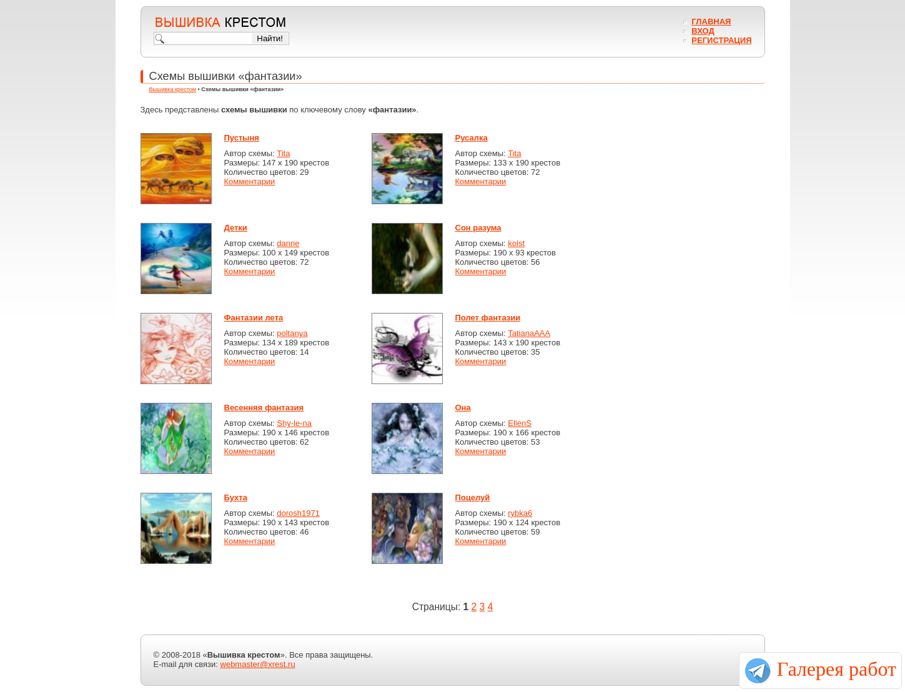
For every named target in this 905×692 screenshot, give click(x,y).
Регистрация (721, 40)
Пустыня (241, 137)
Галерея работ (836, 669)
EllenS (520, 423)
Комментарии (249, 181)
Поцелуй (472, 497)
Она (463, 407)
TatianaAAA (529, 333)
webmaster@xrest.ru (257, 664)
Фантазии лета (254, 317)
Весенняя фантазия (264, 407)
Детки (235, 227)
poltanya (292, 333)
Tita (283, 153)
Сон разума (478, 227)
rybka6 (520, 513)
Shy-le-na (294, 423)
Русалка (471, 137)
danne (288, 243)
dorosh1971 (298, 513)
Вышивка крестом (173, 89)
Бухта (235, 497)
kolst (516, 243)
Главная (711, 21)
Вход (702, 31)
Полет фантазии (488, 317)
